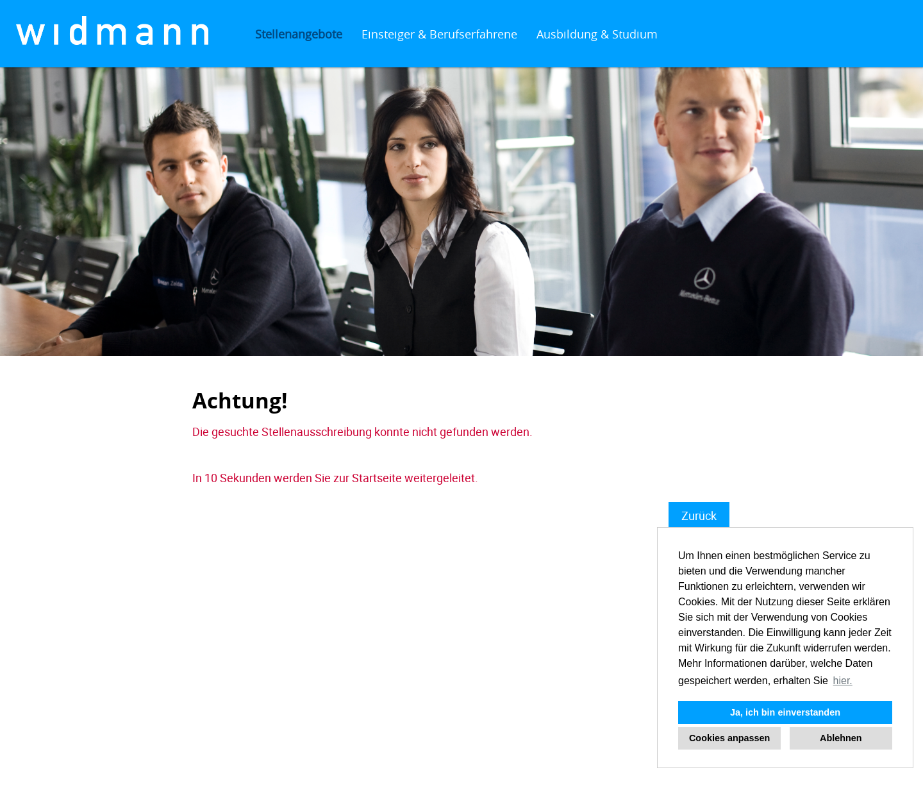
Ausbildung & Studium (597, 34)
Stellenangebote (298, 34)
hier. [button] (842, 680)
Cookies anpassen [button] (729, 738)
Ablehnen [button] (841, 738)
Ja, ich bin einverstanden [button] (785, 712)
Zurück (699, 515)
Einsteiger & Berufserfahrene (439, 34)
